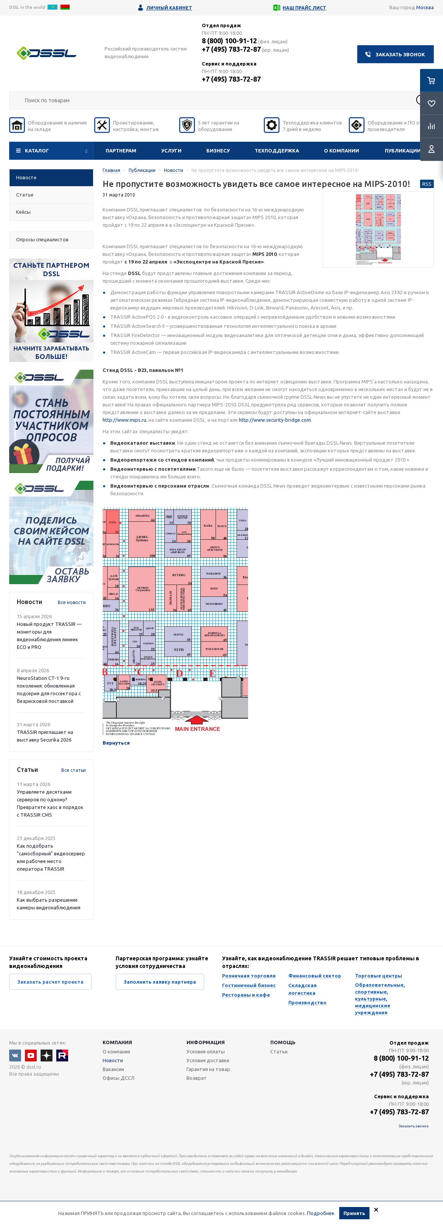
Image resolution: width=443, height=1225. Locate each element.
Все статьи (73, 770)
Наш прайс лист (304, 7)
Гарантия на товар (208, 1069)
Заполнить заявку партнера (160, 981)
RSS (427, 184)
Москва (425, 7)
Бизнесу (218, 150)
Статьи (279, 1051)
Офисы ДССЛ (118, 1078)
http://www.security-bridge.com (275, 420)
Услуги (171, 150)
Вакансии (113, 1069)
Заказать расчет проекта (50, 981)
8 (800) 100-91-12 (229, 40)
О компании (341, 150)
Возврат (196, 1078)
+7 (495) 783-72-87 (231, 49)
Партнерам (121, 150)
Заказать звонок (400, 54)
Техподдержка (277, 150)
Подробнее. (321, 1213)
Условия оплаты (205, 1051)
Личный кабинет (169, 7)
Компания (117, 1042)
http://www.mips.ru (124, 420)
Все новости (72, 602)
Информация (205, 1042)
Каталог (37, 150)
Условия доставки (207, 1060)
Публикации (403, 150)
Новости (113, 1060)
